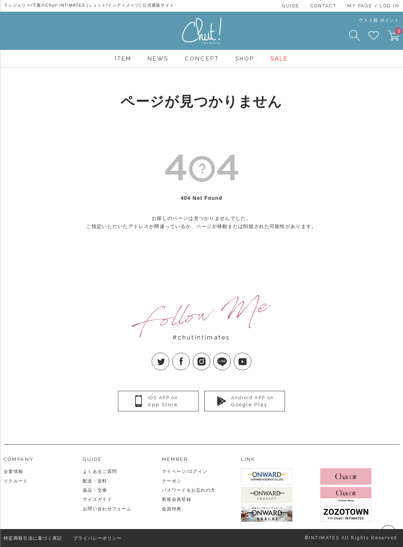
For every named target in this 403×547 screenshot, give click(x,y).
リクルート (16, 481)
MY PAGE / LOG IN (373, 5)
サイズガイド (97, 499)
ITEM (123, 58)
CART (397, 33)
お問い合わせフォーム (107, 508)
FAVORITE (374, 35)
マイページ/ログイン (184, 471)
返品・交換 (95, 490)
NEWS (158, 58)
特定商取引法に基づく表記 (33, 538)
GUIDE (290, 5)
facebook (189, 355)
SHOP (244, 58)
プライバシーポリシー (97, 538)
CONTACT (323, 5)
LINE (230, 355)
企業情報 (13, 471)
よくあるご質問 (100, 471)
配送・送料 (95, 481)
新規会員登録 (176, 499)
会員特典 (171, 508)
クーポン (171, 481)
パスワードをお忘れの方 (188, 490)
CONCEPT (202, 58)
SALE (279, 58)
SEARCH (354, 35)
